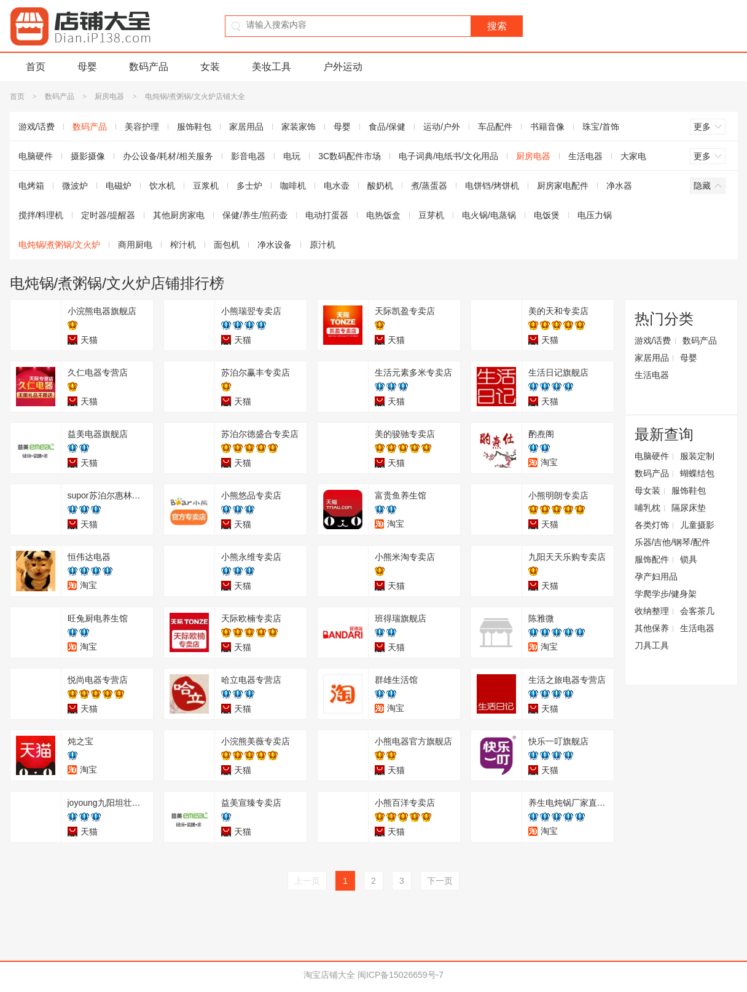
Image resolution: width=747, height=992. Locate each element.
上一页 (307, 881)
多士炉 (249, 186)
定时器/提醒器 (108, 215)
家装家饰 (298, 127)
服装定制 (697, 456)
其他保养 (652, 628)
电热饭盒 (383, 215)
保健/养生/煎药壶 (254, 215)
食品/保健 (387, 127)
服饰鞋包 (194, 127)
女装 (210, 66)
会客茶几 (697, 611)
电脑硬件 (35, 156)
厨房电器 (109, 96)
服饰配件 (652, 559)
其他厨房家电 (179, 215)
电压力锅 (594, 215)
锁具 (688, 559)
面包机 (227, 245)
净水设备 (274, 245)
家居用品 (246, 127)
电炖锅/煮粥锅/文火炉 (59, 245)
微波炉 (75, 186)
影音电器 (248, 156)
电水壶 (337, 186)
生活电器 (585, 156)
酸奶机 (380, 186)
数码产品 (148, 66)
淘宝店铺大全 (329, 975)
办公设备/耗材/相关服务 (168, 156)
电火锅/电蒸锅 (489, 215)
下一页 (440, 881)
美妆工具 (271, 66)
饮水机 (162, 186)
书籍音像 (547, 127)
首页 (35, 66)
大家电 (633, 156)
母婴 (87, 66)
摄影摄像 (88, 156)
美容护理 (142, 127)
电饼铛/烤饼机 (492, 186)
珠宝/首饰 (600, 127)
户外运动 (342, 66)
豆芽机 (431, 215)
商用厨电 (135, 245)
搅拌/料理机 (41, 215)
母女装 (647, 490)
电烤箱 (31, 186)
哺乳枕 (647, 508)
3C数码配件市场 (349, 156)
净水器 (619, 186)
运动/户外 (441, 127)
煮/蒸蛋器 (429, 186)
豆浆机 (206, 186)
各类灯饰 (652, 525)
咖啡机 (293, 186)
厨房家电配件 (563, 186)
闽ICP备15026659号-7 (401, 975)
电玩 (291, 156)
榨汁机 (183, 245)
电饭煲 (547, 215)
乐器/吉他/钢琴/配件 (673, 542)
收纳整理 (652, 611)
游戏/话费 (36, 127)
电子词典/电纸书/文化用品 (448, 156)
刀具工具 (652, 645)
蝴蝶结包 (697, 473)
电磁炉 (118, 186)
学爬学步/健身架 (666, 594)
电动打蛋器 (326, 215)
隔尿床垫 (688, 508)
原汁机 (322, 245)
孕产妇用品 (656, 576)
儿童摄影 (697, 525)
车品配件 (495, 127)
